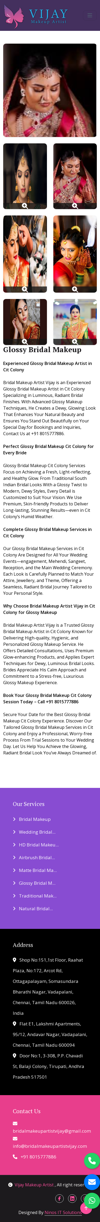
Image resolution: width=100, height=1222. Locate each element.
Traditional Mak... (35, 896)
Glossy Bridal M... (34, 883)
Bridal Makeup (32, 819)
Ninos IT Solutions (63, 1212)
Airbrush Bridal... (34, 857)
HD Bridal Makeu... (36, 845)
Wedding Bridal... (34, 832)
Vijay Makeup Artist (31, 1185)
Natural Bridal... (33, 908)
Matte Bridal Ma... (35, 870)
